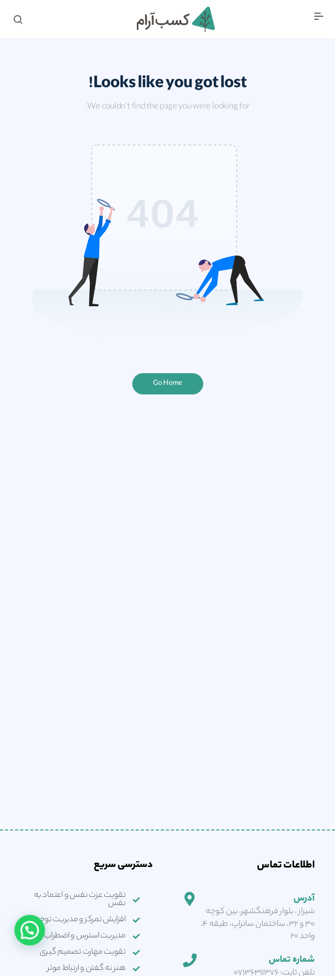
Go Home (167, 383)
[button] (21, 937)
